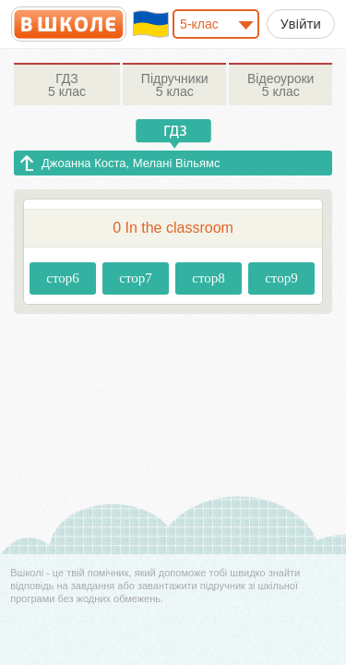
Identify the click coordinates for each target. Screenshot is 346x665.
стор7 (135, 278)
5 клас (67, 85)
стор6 (62, 278)
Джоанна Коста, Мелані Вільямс (131, 163)
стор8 (208, 278)
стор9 (281, 278)
